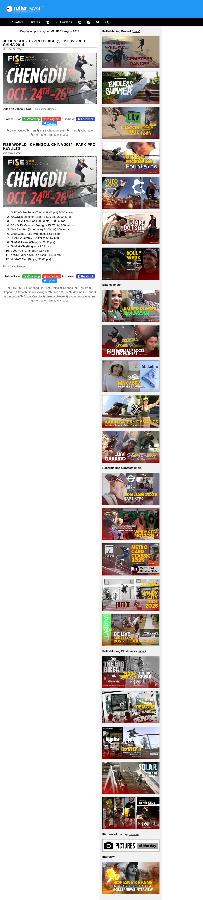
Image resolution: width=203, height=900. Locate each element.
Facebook (87, 119)
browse (133, 834)
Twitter (51, 123)
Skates (35, 22)
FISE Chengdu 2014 (53, 130)
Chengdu (87, 130)
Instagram (53, 119)
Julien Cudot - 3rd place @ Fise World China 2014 (44, 43)
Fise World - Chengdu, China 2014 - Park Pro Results (49, 146)
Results (83, 287)
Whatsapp (33, 119)
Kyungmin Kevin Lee (82, 296)
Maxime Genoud (82, 292)
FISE (33, 130)
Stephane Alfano (13, 292)
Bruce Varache (33, 296)
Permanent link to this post (51, 134)
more (136, 31)
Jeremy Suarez (55, 296)
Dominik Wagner (38, 292)
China (73, 130)
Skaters (18, 22)
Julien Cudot (18, 130)
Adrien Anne (12, 296)
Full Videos (63, 22)
